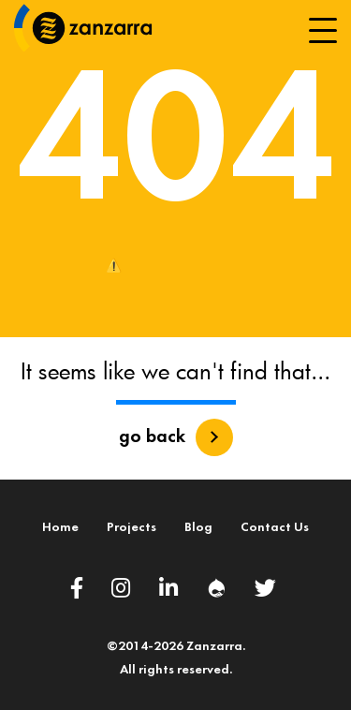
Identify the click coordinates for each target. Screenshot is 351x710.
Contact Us (275, 528)
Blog (198, 528)
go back (152, 437)
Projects (131, 528)
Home (60, 528)
